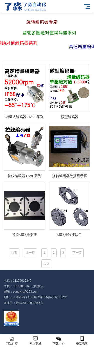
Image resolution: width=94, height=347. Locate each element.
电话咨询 (82, 340)
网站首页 (12, 340)
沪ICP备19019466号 (29, 303)
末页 (46, 264)
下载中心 (59, 340)
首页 (14, 252)
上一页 (30, 252)
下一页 (77, 252)
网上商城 (35, 340)
